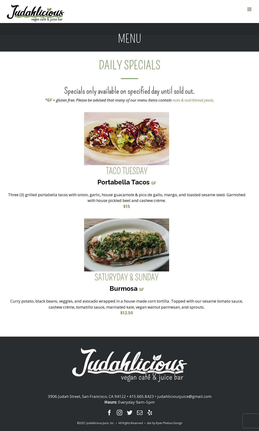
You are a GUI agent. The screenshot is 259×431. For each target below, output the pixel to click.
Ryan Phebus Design (169, 423)
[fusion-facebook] (109, 412)
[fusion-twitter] (129, 412)
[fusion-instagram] (119, 412)
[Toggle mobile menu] (249, 9)
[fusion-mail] (139, 412)
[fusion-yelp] (150, 412)
